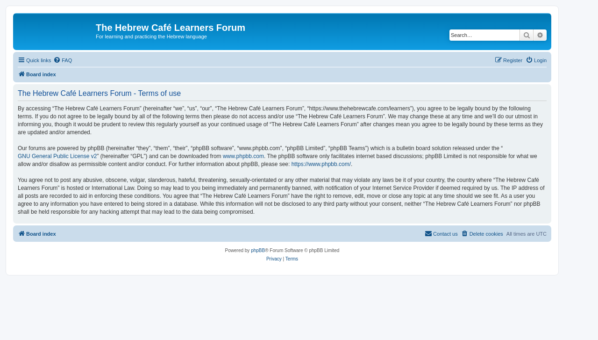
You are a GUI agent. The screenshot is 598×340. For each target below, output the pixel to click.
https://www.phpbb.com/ (321, 164)
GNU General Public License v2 (57, 156)
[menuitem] (62, 60)
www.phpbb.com (243, 156)
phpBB (258, 250)
